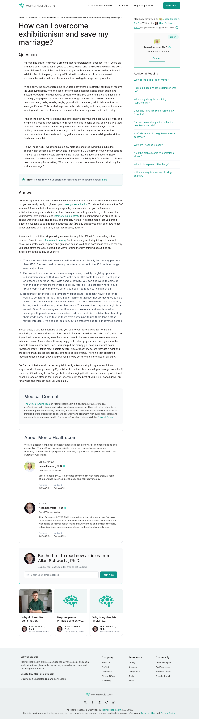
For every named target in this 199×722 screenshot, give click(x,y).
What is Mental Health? (99, 5)
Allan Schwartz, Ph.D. (51, 507)
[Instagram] (99, 702)
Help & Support (141, 5)
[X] (85, 702)
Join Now (109, 574)
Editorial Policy (105, 417)
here (104, 179)
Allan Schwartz (49, 17)
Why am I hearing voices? (148, 145)
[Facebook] (92, 702)
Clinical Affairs (108, 676)
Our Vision (106, 667)
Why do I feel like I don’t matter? (152, 80)
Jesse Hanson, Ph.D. (50, 466)
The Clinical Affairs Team (37, 403)
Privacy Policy (167, 713)
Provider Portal (163, 676)
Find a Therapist (163, 662)
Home (21, 17)
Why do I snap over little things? (152, 164)
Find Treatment (163, 667)
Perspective (134, 671)
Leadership (107, 671)
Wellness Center (163, 671)
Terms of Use (148, 713)
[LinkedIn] (114, 702)
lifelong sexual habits (75, 204)
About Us (106, 662)
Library (121, 5)
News (131, 680)
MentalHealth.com (111, 709)
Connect (157, 58)
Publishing (106, 680)
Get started (171, 5)
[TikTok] (106, 702)
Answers (33, 17)
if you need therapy (55, 240)
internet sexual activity (66, 216)
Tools (131, 676)
